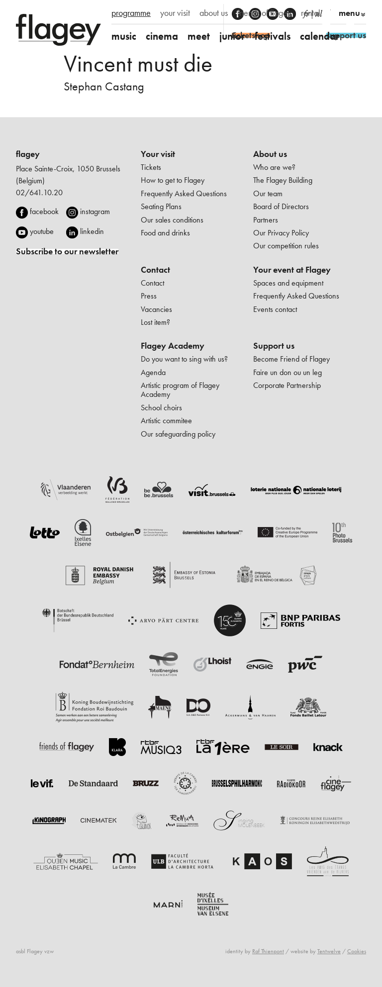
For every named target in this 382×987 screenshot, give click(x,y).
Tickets (151, 167)
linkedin (92, 231)
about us (213, 13)
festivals (272, 36)
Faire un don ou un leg (287, 372)
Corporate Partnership (287, 385)
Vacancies (156, 309)
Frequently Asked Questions (184, 193)
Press (149, 296)
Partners (265, 220)
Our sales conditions (172, 220)
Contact (155, 270)
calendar (320, 36)
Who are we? (274, 167)
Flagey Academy (172, 346)
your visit (175, 13)
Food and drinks (165, 233)
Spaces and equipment (288, 283)
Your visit (158, 154)
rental (310, 13)
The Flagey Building (282, 180)
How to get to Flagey (172, 180)
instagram (95, 211)
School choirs (161, 407)
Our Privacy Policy (281, 233)
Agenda (153, 372)
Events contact (275, 309)
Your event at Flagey (292, 270)
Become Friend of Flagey (291, 359)
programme (131, 13)
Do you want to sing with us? (184, 359)
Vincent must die (138, 63)
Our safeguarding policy (178, 434)
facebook (44, 211)
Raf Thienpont (268, 951)
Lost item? (155, 322)
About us (270, 154)
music (123, 36)
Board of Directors (281, 206)
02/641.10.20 (39, 192)
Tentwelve (329, 951)
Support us (273, 346)
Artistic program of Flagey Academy (180, 389)
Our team (268, 193)
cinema (162, 36)
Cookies (356, 951)
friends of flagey (264, 13)
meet (199, 36)
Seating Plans (161, 206)
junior (232, 36)
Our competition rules (286, 245)
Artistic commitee (166, 420)
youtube (42, 231)
